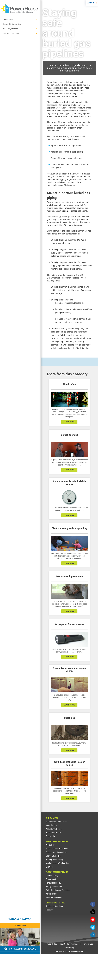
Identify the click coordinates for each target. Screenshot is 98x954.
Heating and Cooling (54, 859)
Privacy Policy (51, 944)
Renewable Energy (53, 883)
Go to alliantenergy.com (20, 948)
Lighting (49, 867)
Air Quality (50, 845)
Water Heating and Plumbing (58, 890)
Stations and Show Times (56, 821)
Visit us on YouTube (20, 33)
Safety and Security (54, 886)
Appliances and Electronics (57, 848)
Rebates (49, 910)
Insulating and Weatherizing (57, 863)
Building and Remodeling (56, 852)
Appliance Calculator (54, 906)
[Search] (92, 3)
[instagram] (92, 927)
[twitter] (92, 911)
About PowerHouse (54, 829)
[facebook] (92, 904)
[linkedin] (92, 934)
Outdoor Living (52, 875)
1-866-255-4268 (19, 919)
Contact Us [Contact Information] (20, 925)
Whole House (51, 894)
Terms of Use (88, 944)
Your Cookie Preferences (69, 944)
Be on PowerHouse (53, 832)
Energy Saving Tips (53, 856)
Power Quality (51, 879)
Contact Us (50, 836)
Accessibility (69, 948)
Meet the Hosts (52, 825)
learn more (69, 422)
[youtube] (92, 919)
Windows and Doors (54, 897)
